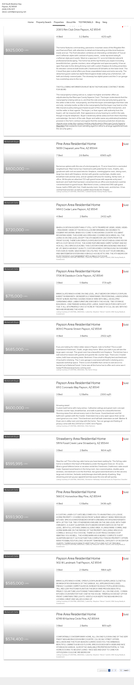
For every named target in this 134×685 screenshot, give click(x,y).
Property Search (43, 22)
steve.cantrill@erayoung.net (14, 12)
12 (121, 670)
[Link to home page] (67, 6)
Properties (59, 22)
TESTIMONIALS (85, 22)
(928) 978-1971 (8, 9)
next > (126, 670)
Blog (98, 22)
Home (31, 22)
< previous (102, 670)
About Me (71, 22)
